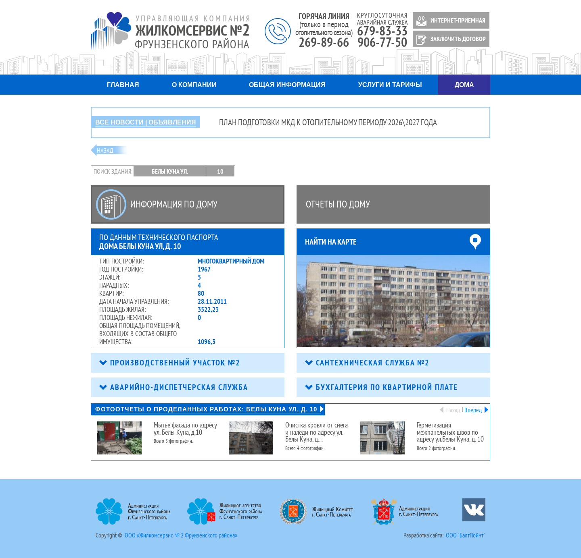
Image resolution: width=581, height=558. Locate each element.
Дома (464, 85)
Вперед (474, 410)
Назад (105, 150)
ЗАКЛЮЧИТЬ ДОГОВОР (450, 40)
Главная (123, 85)
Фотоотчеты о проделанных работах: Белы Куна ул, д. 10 (208, 409)
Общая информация (287, 85)
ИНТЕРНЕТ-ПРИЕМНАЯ (449, 21)
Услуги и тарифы (390, 85)
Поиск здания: (113, 171)
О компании (194, 85)
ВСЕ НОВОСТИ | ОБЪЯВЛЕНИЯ (145, 122)
